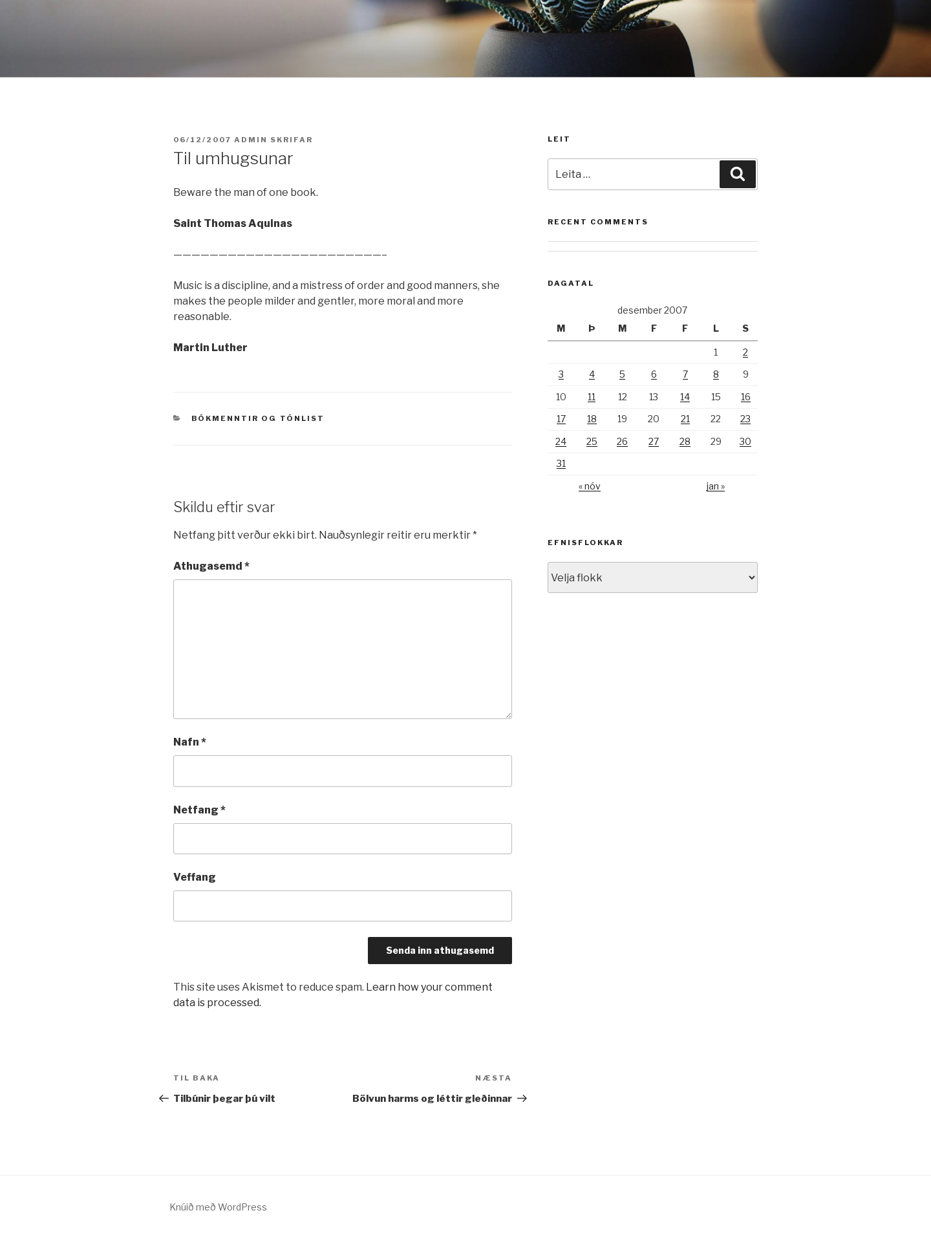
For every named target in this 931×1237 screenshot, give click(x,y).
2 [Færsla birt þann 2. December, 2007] (745, 352)
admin (251, 139)
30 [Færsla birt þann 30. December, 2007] (745, 441)
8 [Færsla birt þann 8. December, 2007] (716, 374)
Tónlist (302, 418)
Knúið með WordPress (218, 1206)
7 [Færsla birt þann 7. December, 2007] (685, 374)
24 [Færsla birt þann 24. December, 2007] (560, 441)
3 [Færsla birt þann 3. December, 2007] (561, 374)
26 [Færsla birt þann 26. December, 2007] (622, 441)
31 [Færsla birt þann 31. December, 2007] (561, 463)
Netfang (199, 810)
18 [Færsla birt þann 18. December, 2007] (592, 418)
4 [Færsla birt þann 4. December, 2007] (592, 374)
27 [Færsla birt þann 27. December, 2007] (653, 441)
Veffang (194, 877)
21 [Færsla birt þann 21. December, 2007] (685, 418)
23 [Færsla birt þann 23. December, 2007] (745, 418)
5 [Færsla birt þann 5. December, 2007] (622, 374)
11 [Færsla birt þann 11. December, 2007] (591, 396)
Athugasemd (211, 566)
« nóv (590, 485)
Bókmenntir (225, 418)
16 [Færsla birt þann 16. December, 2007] (746, 396)
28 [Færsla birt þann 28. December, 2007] (685, 441)
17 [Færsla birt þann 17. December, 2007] (561, 418)
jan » (716, 485)
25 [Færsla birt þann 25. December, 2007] (591, 441)
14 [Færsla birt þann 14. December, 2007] (685, 396)
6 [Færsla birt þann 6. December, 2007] (654, 374)
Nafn (189, 742)
